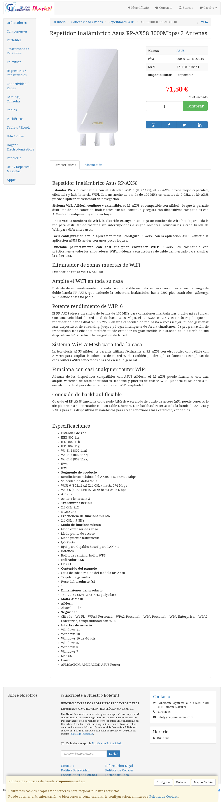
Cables (12, 110)
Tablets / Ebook (18, 127)
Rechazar (182, 782)
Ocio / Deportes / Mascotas (19, 169)
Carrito (208, 7)
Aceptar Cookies (203, 782)
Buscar (186, 7)
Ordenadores (17, 22)
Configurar (163, 782)
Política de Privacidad (81, 734)
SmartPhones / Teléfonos (18, 51)
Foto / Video (15, 136)
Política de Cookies (163, 796)
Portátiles (14, 40)
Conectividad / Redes (17, 86)
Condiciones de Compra (79, 775)
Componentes (17, 31)
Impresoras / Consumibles (17, 73)
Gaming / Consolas (13, 99)
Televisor (14, 62)
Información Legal (119, 765)
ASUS (181, 50)
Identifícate (138, 7)
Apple (11, 180)
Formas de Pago (117, 775)
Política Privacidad (75, 770)
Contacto (163, 7)
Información (93, 165)
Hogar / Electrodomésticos (20, 147)
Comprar (195, 106)
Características (65, 165)
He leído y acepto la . (94, 743)
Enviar (113, 753)
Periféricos (15, 119)
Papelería (14, 158)
